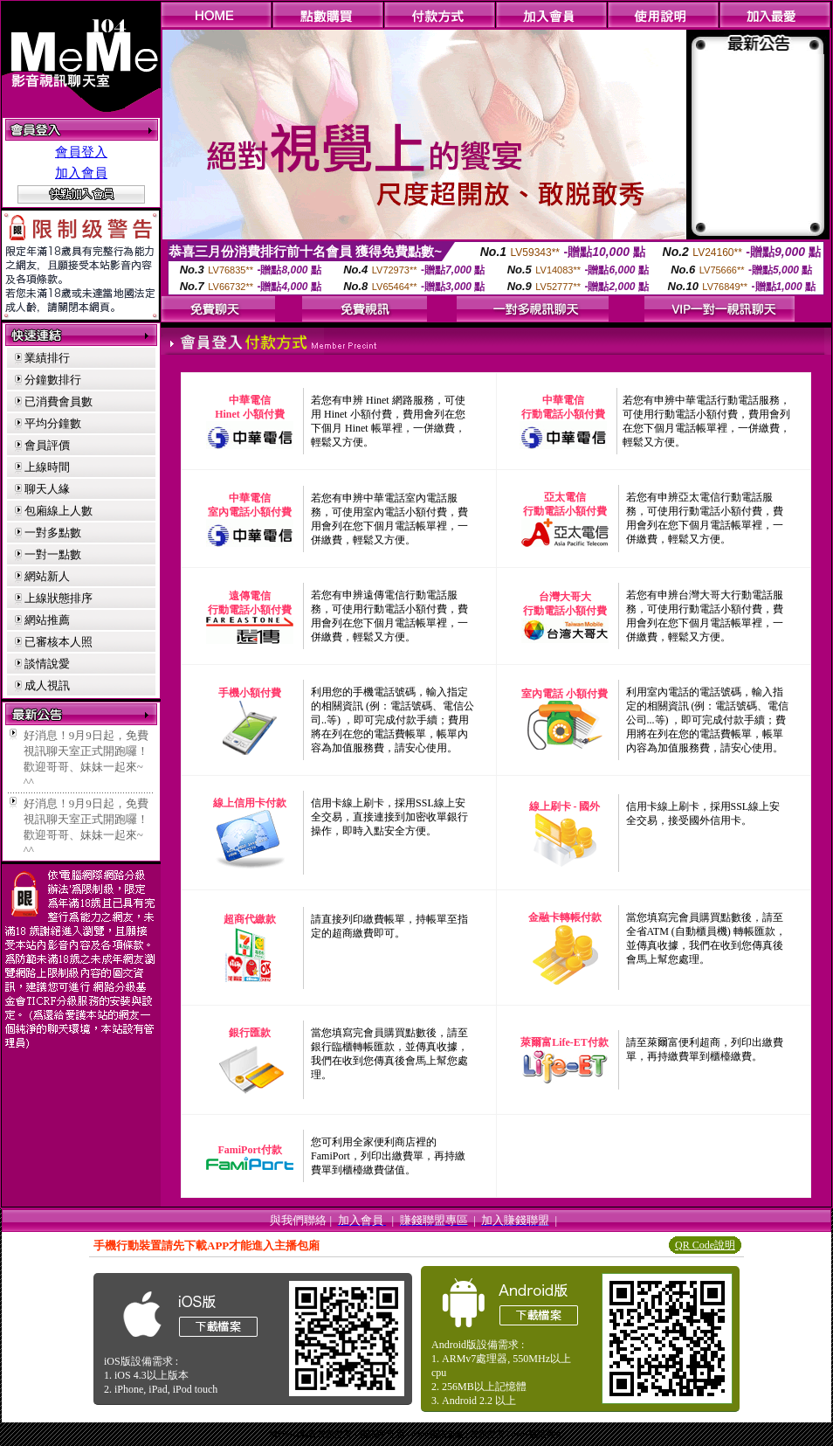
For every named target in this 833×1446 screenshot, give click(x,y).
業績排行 (47, 357)
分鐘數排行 (52, 379)
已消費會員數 (58, 401)
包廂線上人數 (58, 510)
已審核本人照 (58, 641)
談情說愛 (47, 663)
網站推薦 (47, 619)
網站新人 (47, 576)
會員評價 (47, 445)
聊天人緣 (47, 488)
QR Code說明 (705, 1245)
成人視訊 (47, 685)
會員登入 (81, 152)
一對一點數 (52, 554)
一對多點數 (52, 532)
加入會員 (81, 173)
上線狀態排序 (58, 598)
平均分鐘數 (52, 423)
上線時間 (47, 467)
